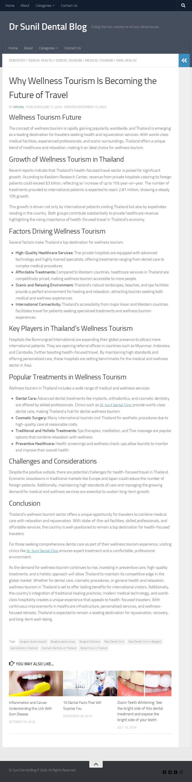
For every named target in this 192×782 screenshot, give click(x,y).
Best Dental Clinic (114, 641)
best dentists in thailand (24, 648)
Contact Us (69, 5)
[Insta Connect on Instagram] (181, 772)
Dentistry (17, 60)
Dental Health (43, 60)
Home (9, 5)
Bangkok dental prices (63, 641)
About (25, 5)
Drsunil (19, 107)
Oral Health (135, 60)
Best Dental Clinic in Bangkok (145, 641)
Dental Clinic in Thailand (93, 648)
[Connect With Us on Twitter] (170, 772)
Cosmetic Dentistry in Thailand (59, 648)
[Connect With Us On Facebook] (164, 772)
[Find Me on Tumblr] (175, 772)
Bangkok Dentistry (89, 641)
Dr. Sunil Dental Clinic (118, 404)
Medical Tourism (106, 60)
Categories (43, 5)
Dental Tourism (73, 60)
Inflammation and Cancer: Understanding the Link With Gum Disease (32, 708)
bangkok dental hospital (33, 641)
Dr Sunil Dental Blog (48, 26)
